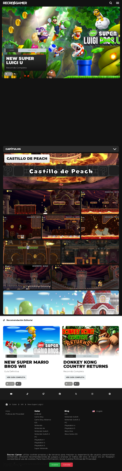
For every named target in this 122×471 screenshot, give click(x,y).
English (99, 412)
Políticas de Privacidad (85, 459)
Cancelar (66, 465)
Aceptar (55, 465)
